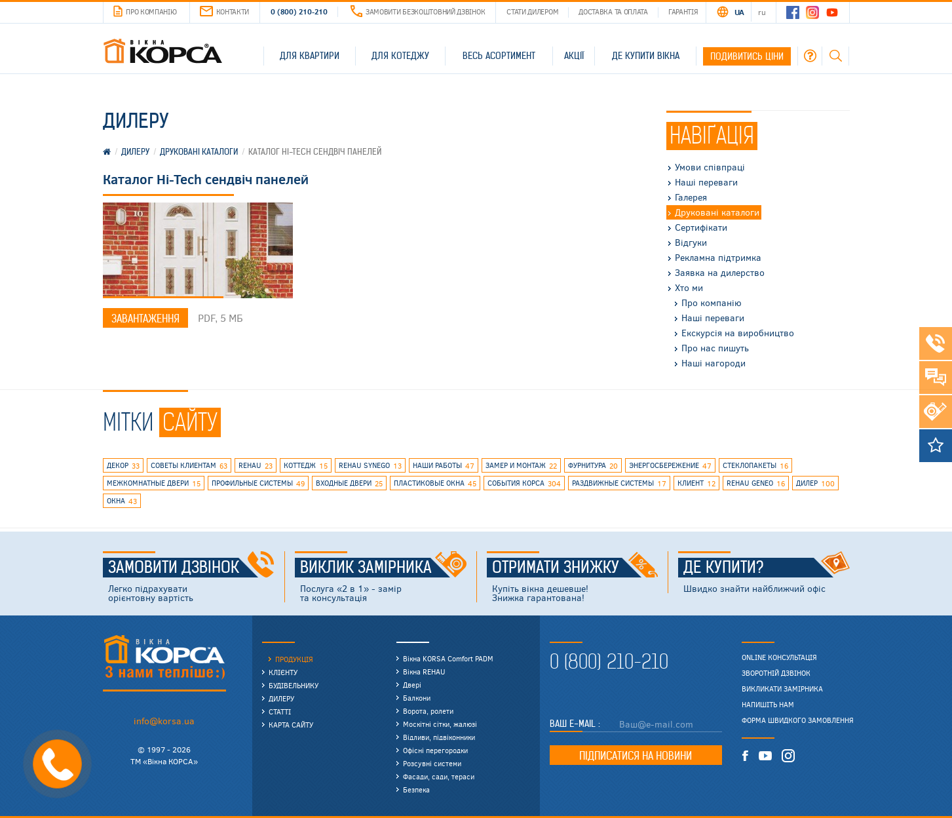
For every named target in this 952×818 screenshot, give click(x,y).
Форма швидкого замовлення (798, 720)
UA (739, 12)
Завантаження (145, 318)
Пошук (835, 56)
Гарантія (683, 11)
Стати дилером (532, 11)
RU (761, 12)
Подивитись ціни (747, 56)
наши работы (443, 466)
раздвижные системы (619, 483)
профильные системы (258, 483)
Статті (280, 711)
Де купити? (766, 567)
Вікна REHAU (424, 671)
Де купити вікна (645, 56)
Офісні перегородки (435, 750)
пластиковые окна (435, 483)
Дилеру (281, 698)
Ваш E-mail (574, 724)
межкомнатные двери (153, 483)
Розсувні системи (432, 763)
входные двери (349, 483)
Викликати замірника (782, 689)
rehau (255, 466)
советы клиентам (189, 466)
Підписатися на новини (635, 755)
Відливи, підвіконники (439, 737)
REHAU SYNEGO (370, 466)
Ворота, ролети (428, 711)
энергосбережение (670, 466)
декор (123, 466)
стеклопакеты (755, 466)
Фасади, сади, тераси (438, 776)
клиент (696, 483)
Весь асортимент (499, 56)
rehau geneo (756, 483)
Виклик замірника (383, 567)
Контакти (225, 11)
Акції (574, 56)
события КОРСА (524, 483)
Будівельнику (293, 685)
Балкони (416, 698)
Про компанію (144, 12)
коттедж (306, 466)
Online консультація (779, 657)
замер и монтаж (521, 466)
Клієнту (283, 672)
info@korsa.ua (164, 720)
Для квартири (309, 56)
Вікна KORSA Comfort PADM (448, 658)
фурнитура (593, 466)
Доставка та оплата (613, 11)
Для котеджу (400, 56)
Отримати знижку (575, 567)
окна (122, 501)
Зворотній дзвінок (776, 673)
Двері (412, 685)
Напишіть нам (768, 705)
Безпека (416, 789)
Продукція (294, 659)
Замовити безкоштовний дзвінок (418, 11)
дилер (815, 483)
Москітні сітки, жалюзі (440, 724)
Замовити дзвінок (191, 567)
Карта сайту (291, 725)
